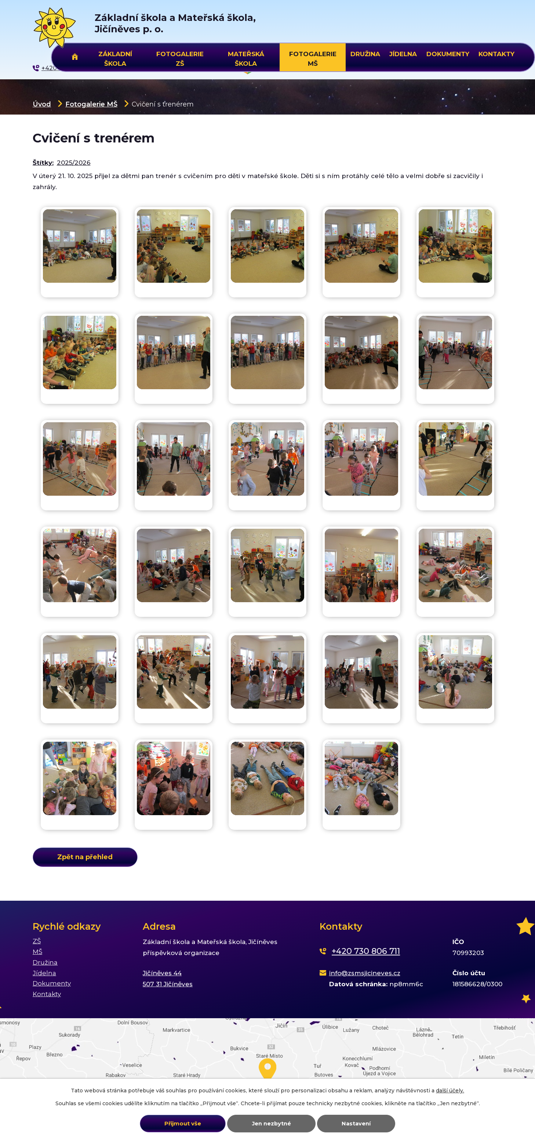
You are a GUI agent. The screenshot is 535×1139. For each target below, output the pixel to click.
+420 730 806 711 (366, 951)
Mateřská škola (246, 57)
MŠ (37, 951)
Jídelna (403, 54)
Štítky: (43, 162)
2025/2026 (74, 162)
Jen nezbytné (271, 1123)
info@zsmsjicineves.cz (364, 973)
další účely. (450, 1090)
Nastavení (356, 1123)
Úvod (42, 104)
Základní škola (115, 57)
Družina (365, 54)
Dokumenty (447, 54)
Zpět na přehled (85, 857)
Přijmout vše (182, 1123)
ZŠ (37, 941)
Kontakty (496, 54)
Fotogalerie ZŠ (180, 57)
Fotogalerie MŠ (91, 104)
